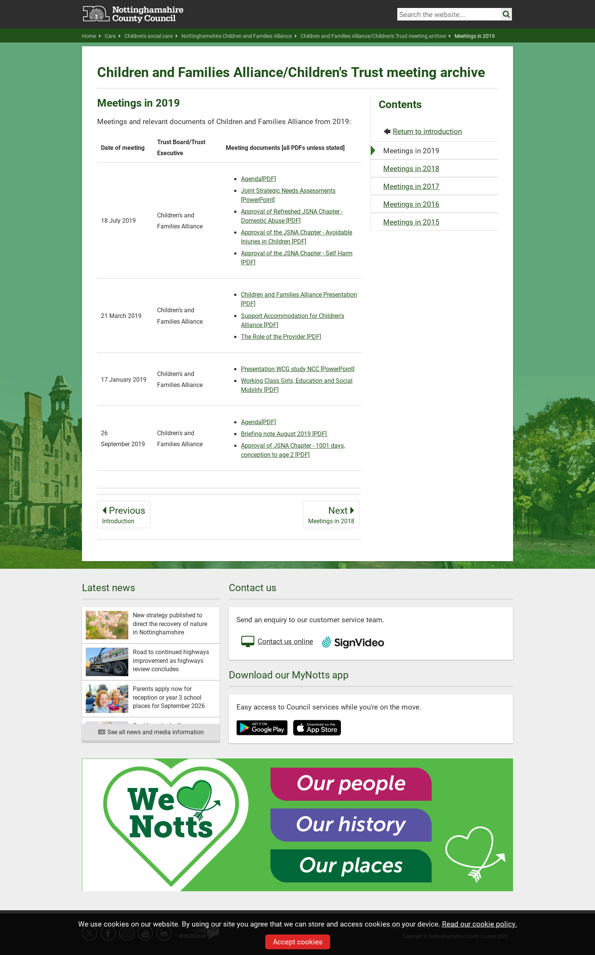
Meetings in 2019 (475, 36)
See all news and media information (151, 732)
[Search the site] (506, 14)
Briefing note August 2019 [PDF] (284, 433)
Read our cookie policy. (479, 923)
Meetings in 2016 (411, 204)
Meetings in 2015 (411, 222)
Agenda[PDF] (258, 179)
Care (113, 36)
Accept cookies (298, 941)
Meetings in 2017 (411, 186)
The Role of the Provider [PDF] (281, 336)
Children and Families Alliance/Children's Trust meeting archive (376, 36)
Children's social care (151, 36)
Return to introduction (427, 131)
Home (91, 36)
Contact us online (276, 642)
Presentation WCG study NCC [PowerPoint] (297, 369)
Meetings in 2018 (411, 168)
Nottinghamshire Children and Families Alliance (239, 36)
